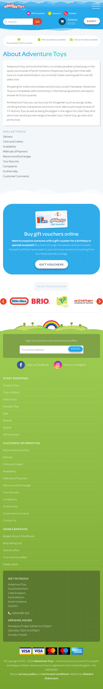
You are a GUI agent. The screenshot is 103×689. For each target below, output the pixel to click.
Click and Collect (13, 141)
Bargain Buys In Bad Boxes (18, 536)
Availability (9, 146)
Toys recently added (15, 557)
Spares (7, 427)
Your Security (11, 161)
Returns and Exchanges (17, 156)
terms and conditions (55, 674)
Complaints (10, 166)
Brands (7, 420)
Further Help (10, 171)
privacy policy (28, 674)
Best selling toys (12, 543)
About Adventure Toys (16, 450)
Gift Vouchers (51, 264)
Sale (5, 413)
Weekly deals (10, 564)
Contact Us (9, 520)
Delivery (8, 136)
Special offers (11, 550)
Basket (92, 21)
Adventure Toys (17, 584)
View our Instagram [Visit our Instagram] (70, 364)
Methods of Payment (15, 151)
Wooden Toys (11, 406)
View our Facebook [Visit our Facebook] (33, 364)
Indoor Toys (10, 399)
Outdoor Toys (11, 385)
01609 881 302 (20, 613)
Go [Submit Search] (37, 21)
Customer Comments (16, 176)
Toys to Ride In (11, 392)
